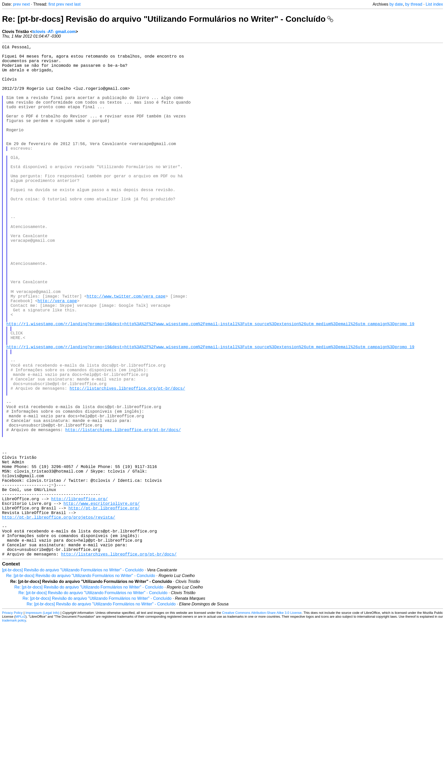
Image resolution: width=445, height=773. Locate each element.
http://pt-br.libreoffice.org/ (104, 611)
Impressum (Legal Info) (43, 726)
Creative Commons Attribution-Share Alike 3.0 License (261, 726)
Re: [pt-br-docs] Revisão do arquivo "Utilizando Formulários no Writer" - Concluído (167, 19)
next (26, 4)
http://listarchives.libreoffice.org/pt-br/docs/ (127, 464)
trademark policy (14, 733)
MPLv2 (20, 730)
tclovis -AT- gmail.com (54, 31)
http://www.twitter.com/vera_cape (126, 352)
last (77, 4)
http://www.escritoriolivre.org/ (101, 605)
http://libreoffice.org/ (79, 599)
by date (396, 4)
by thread (413, 4)
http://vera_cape (57, 357)
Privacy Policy (12, 726)
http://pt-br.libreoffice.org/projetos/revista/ (58, 622)
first (51, 4)
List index (434, 4)
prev (17, 4)
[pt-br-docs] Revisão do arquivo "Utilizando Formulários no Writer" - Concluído (73, 683)
